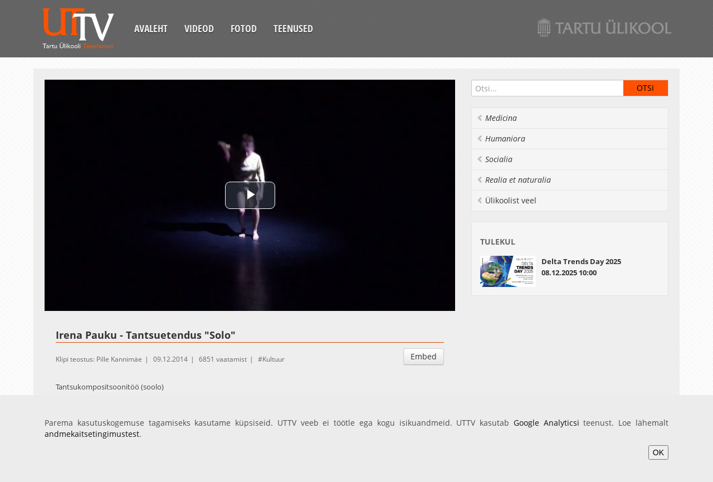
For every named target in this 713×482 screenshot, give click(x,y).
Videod (199, 28)
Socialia (494, 159)
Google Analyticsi (546, 422)
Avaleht (151, 28)
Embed (424, 356)
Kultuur (273, 359)
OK (658, 452)
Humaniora (500, 138)
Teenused (293, 28)
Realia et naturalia (513, 179)
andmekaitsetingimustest (92, 434)
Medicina (496, 118)
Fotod (244, 28)
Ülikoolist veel (506, 200)
